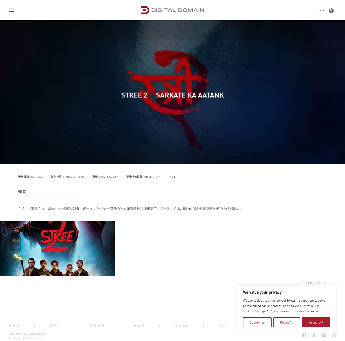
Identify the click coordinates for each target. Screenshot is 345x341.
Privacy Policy (16, 338)
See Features (314, 282)
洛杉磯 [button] (14, 325)
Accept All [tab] (316, 322)
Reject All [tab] (286, 322)
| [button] (35, 325)
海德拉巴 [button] (182, 325)
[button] (12, 10)
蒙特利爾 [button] (97, 325)
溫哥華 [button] (55, 325)
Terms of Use (34, 338)
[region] (286, 308)
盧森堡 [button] (139, 325)
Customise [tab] (257, 322)
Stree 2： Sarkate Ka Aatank (172, 94)
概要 (22, 191)
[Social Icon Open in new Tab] (289, 335)
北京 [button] (222, 325)
